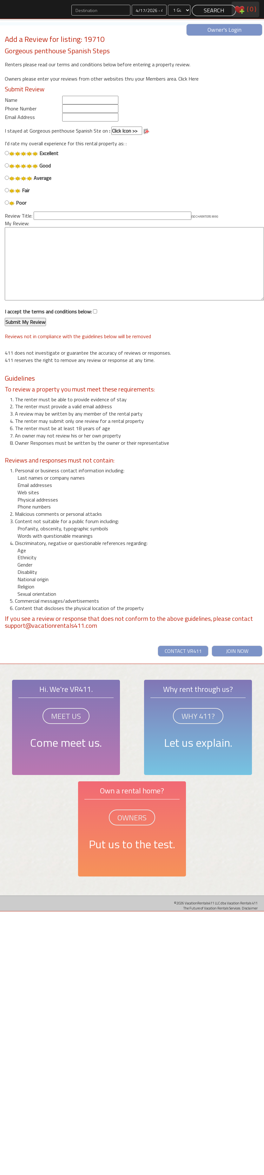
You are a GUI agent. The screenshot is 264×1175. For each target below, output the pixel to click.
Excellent (31, 153)
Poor (15, 203)
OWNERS (132, 817)
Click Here (188, 78)
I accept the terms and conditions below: (51, 317)
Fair (17, 190)
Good (28, 165)
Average (28, 178)
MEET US (66, 716)
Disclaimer (250, 908)
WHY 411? (198, 716)
